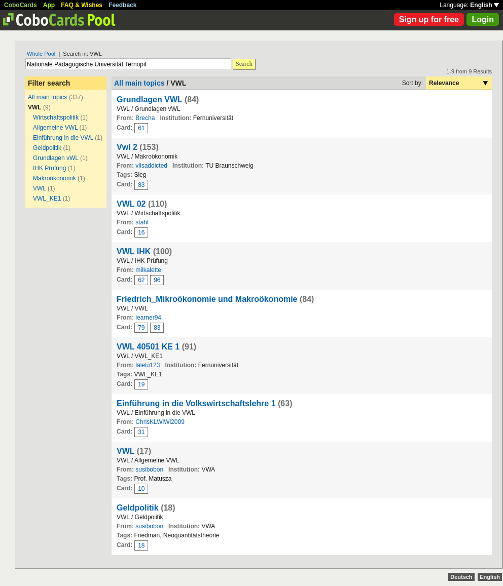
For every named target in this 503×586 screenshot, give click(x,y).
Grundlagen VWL (149, 99)
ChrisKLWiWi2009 (159, 421)
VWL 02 (131, 204)
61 (141, 128)
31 (141, 432)
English (484, 5)
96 (157, 280)
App (49, 5)
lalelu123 (147, 365)
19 (141, 384)
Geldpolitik (47, 147)
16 (141, 232)
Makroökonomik (54, 178)
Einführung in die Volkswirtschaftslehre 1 (196, 403)
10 (141, 488)
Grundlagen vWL (56, 158)
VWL (39, 188)
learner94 (148, 317)
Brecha (145, 118)
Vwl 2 (127, 147)
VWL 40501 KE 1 (148, 346)
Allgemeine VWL (55, 127)
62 (141, 280)
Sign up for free (429, 19)
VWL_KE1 (47, 198)
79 (141, 327)
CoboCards (20, 5)
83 (141, 184)
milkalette (148, 270)
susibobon (149, 469)
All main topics (47, 97)
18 (141, 545)
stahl (141, 222)
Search (244, 63)
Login (483, 19)
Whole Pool (41, 54)
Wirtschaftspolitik (56, 117)
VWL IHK (134, 251)
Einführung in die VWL (63, 137)
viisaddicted (151, 165)
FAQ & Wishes (81, 5)
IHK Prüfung (49, 168)
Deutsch (461, 577)
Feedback (122, 5)
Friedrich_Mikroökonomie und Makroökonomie (207, 299)
